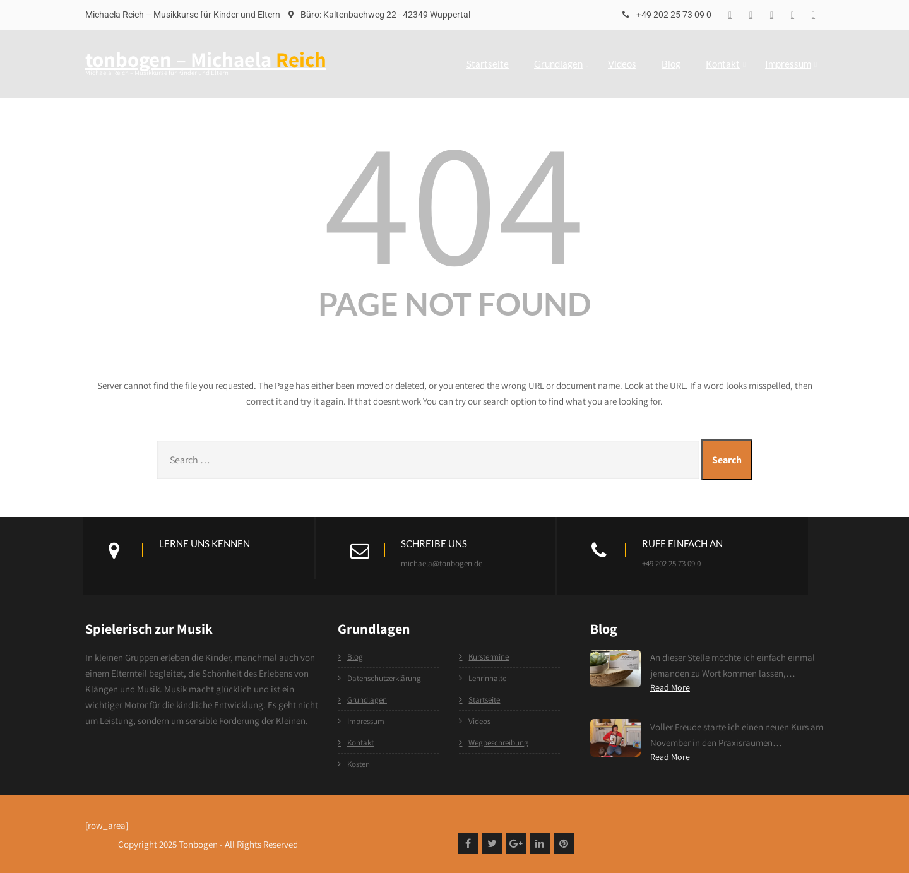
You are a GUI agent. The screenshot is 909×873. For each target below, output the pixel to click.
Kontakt (726, 63)
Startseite (487, 63)
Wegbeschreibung (498, 742)
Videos (622, 63)
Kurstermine (488, 656)
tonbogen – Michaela (205, 59)
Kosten (358, 764)
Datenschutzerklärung (384, 678)
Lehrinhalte (487, 678)
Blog (671, 63)
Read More (670, 687)
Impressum (791, 63)
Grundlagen (561, 63)
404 (454, 199)
